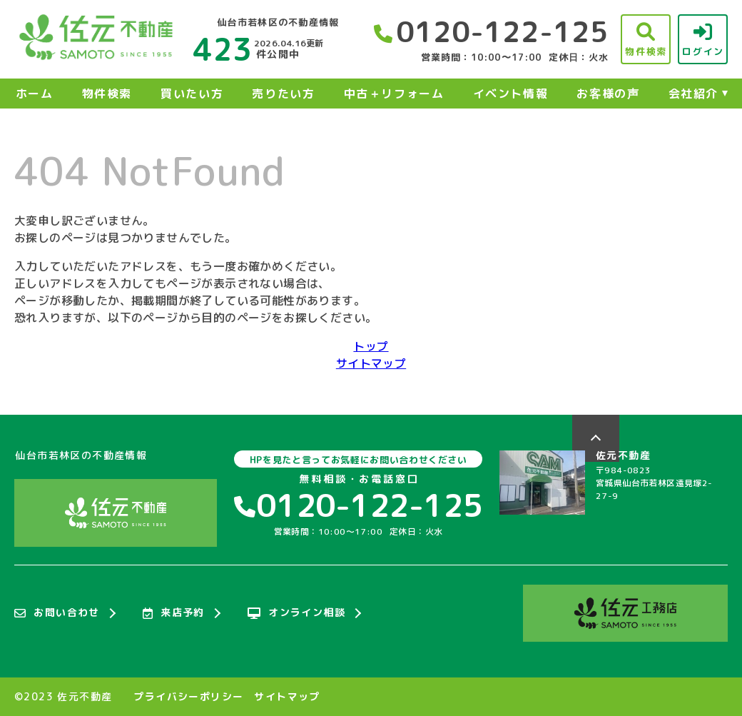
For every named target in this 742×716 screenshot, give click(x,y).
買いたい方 (192, 93)
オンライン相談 (296, 613)
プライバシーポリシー (188, 697)
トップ (370, 346)
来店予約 (174, 613)
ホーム (35, 93)
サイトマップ (371, 363)
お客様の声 (607, 93)
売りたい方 (283, 93)
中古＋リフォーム (394, 93)
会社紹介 (693, 93)
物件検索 (107, 93)
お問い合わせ (57, 613)
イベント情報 (511, 93)
